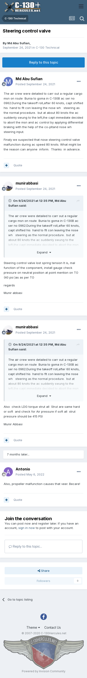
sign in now (26, 528)
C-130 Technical (47, 47)
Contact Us (52, 627)
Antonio (23, 469)
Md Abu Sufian (18, 43)
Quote (18, 165)
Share (44, 570)
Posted (35, 84)
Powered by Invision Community (43, 671)
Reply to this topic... (25, 546)
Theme (33, 627)
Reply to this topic (43, 62)
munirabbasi (27, 183)
